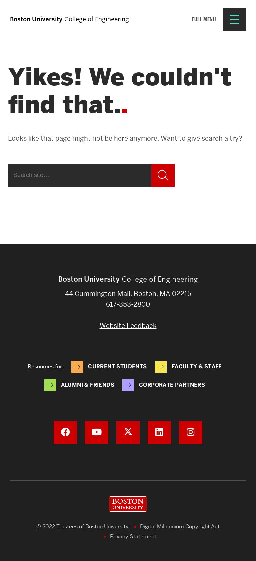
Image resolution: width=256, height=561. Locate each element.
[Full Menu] (219, 19)
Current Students (117, 366)
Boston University (128, 504)
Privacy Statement (133, 536)
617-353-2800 (128, 304)
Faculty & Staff (197, 366)
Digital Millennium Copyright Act (180, 526)
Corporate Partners (172, 384)
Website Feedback (128, 325)
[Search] (79, 175)
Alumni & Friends (87, 384)
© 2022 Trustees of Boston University (82, 526)
